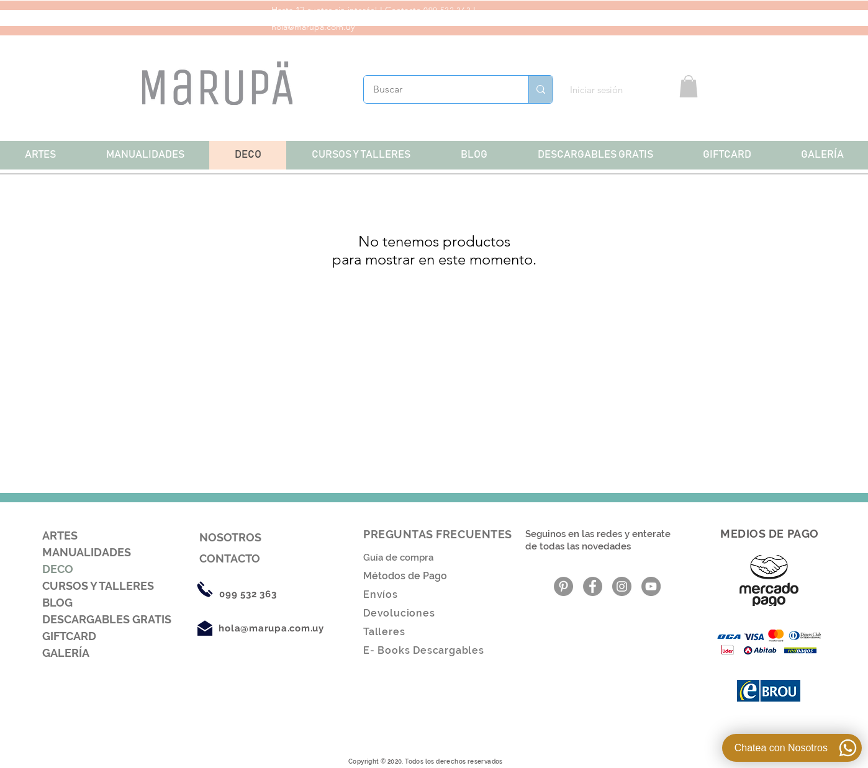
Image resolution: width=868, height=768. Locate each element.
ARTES (60, 535)
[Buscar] (437, 89)
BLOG (57, 602)
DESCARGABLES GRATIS (106, 619)
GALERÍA (65, 652)
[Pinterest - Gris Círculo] (563, 586)
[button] (688, 86)
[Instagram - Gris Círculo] (621, 586)
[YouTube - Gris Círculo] (651, 586)
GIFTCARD (69, 636)
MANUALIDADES (86, 552)
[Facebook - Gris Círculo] (592, 586)
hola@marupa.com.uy (313, 26)
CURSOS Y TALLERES (98, 585)
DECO (57, 569)
